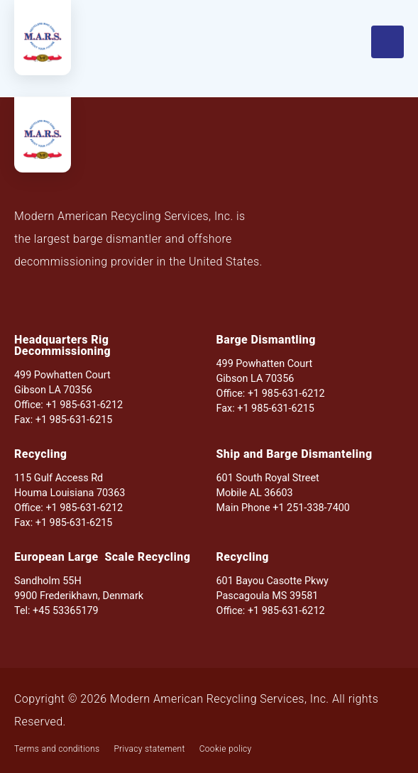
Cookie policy (225, 749)
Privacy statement (149, 749)
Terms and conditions (56, 749)
